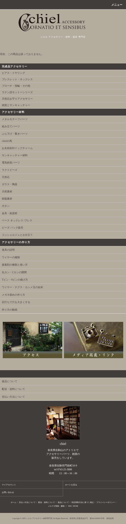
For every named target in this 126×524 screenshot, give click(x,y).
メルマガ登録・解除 (56, 506)
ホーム (13, 502)
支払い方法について (27, 502)
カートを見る (71, 485)
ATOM (75, 506)
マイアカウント (9, 485)
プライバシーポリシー (105, 502)
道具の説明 (8, 249)
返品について (63, 502)
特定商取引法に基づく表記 (83, 502)
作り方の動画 (9, 309)
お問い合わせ (8, 492)
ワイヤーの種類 (11, 257)
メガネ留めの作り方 (13, 294)
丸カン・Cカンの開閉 (14, 272)
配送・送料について (46, 502)
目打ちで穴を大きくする (16, 302)
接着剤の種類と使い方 (15, 264)
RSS (70, 506)
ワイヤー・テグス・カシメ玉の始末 (22, 287)
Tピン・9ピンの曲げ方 (15, 279)
